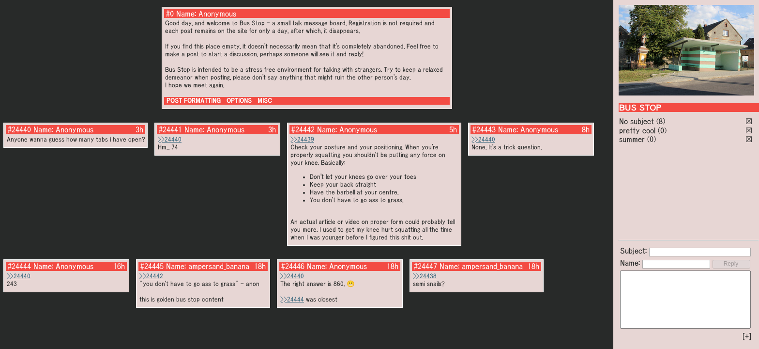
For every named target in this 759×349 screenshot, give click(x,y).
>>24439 (302, 139)
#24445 (152, 266)
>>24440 (170, 139)
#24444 (19, 266)
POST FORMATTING (194, 100)
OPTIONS (239, 100)
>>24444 (292, 299)
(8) (660, 121)
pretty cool (637, 130)
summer (632, 139)
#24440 (19, 129)
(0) (662, 130)
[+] (747, 336)
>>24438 (425, 276)
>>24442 (151, 276)
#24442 (303, 129)
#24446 (292, 266)
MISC (265, 100)
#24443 (484, 129)
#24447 (425, 266)
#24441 (170, 129)
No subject (637, 121)
